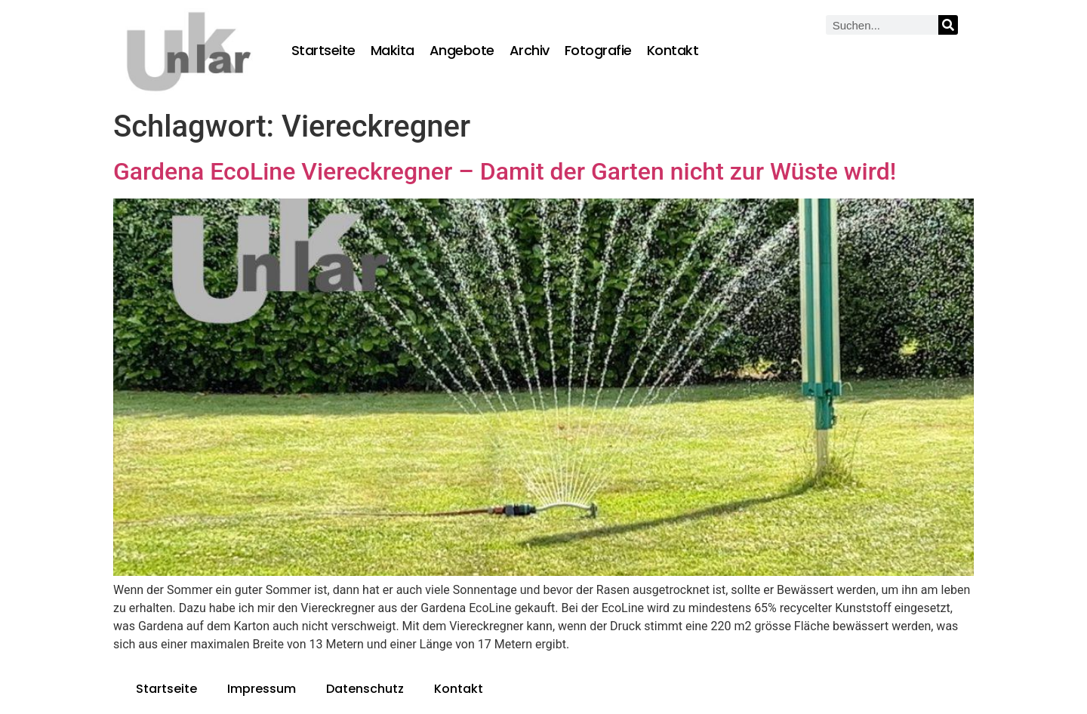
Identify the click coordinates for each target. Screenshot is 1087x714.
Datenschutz (365, 688)
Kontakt (673, 50)
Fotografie (598, 50)
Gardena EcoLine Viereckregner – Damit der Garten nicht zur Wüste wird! (504, 171)
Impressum (261, 688)
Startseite (323, 50)
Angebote (462, 50)
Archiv (530, 50)
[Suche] (948, 25)
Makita (392, 50)
